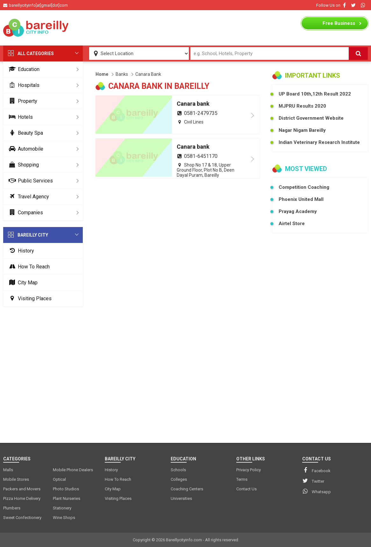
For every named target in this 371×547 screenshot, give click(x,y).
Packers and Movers (21, 489)
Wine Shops (64, 517)
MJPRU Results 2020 (302, 106)
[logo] (36, 28)
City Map (22, 283)
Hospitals (22, 85)
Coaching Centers (187, 489)
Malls (8, 469)
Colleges (179, 479)
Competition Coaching (304, 187)
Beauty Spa (24, 133)
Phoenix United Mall (301, 199)
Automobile (24, 149)
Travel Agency (27, 197)
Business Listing (339, 24)
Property (21, 101)
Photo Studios (66, 489)
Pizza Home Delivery (21, 498)
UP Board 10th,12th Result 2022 (315, 94)
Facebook (316, 470)
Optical (59, 479)
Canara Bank (148, 74)
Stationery (62, 508)
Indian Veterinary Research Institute (319, 142)
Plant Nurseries (66, 498)
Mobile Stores (16, 479)
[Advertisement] (186, 27)
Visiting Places (29, 298)
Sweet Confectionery (22, 517)
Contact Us (246, 489)
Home (102, 74)
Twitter (313, 481)
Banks (122, 74)
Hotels (19, 117)
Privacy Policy (248, 469)
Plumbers (11, 508)
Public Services (29, 181)
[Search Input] (269, 53)
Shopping (22, 165)
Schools (178, 469)
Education (22, 69)
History (20, 251)
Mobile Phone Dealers (73, 469)
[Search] (358, 53)
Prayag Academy (298, 211)
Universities (181, 498)
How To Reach (28, 267)
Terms (241, 479)
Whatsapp (316, 491)
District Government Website (311, 118)
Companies (24, 213)
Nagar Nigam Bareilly (302, 130)
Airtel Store (292, 223)
